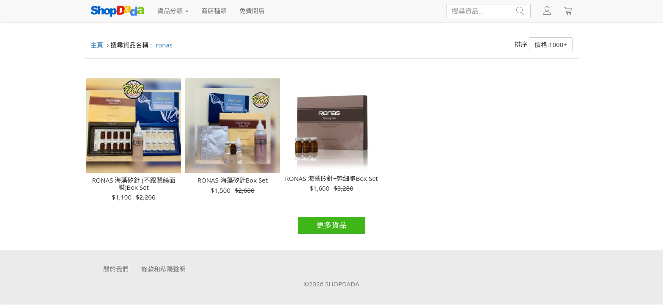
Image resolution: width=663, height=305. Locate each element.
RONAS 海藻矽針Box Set (232, 180)
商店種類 (214, 10)
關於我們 (116, 269)
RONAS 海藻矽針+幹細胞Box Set (331, 178)
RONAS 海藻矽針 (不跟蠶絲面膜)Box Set (133, 184)
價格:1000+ (550, 44)
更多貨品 (331, 225)
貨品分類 (173, 10)
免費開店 (252, 10)
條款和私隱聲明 (163, 269)
